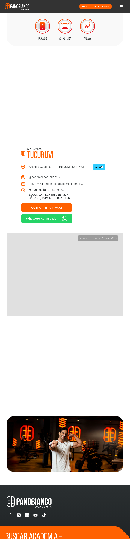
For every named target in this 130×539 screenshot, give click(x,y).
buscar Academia (95, 6)
